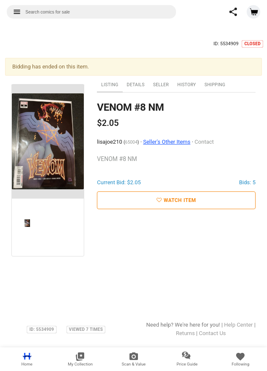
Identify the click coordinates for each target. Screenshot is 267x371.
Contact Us (212, 333)
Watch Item (176, 200)
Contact (204, 142)
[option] (48, 141)
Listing (109, 84)
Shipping (214, 84)
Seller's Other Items (166, 142)
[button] (233, 12)
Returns (185, 333)
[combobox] (91, 12)
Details (136, 84)
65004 (131, 142)
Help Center (238, 325)
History (186, 84)
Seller (161, 84)
